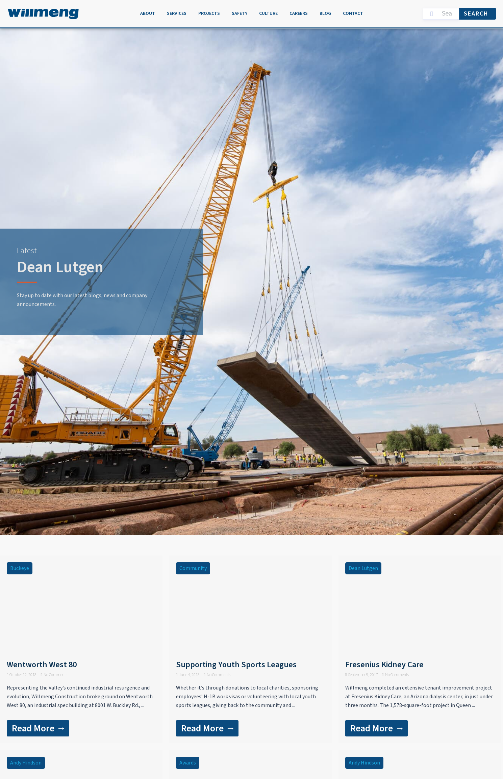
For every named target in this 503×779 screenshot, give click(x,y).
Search (476, 12)
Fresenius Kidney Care (384, 665)
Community (193, 568)
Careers (299, 12)
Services (176, 12)
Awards (187, 763)
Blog (325, 12)
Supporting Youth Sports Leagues (236, 665)
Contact (353, 12)
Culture (268, 12)
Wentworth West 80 (42, 665)
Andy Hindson (26, 763)
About (147, 12)
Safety (239, 12)
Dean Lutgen (363, 568)
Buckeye (19, 568)
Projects (209, 12)
